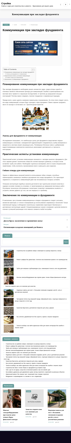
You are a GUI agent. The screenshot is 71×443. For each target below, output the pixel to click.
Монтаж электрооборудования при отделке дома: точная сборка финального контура (41, 276)
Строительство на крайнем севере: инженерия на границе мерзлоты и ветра (39, 249)
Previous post (7, 218)
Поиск (7, 235)
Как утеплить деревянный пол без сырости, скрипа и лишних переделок (38, 315)
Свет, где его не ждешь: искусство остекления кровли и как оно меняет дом (28, 367)
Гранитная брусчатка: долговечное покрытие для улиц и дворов (35, 306)
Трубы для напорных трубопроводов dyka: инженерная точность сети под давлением (41, 267)
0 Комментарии (34, 24)
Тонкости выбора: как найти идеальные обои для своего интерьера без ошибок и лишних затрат (34, 363)
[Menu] (61, 4)
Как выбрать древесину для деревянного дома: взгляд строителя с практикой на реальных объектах (35, 369)
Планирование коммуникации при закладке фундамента (19, 72)
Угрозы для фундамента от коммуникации (17, 74)
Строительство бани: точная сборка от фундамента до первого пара (26, 365)
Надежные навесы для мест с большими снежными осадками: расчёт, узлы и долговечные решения (35, 353)
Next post (6, 224)
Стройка (6, 3)
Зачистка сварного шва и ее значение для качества (20, 285)
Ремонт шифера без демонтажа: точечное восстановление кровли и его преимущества (42, 258)
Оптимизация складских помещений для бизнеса (21, 227)
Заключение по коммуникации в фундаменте (16, 79)
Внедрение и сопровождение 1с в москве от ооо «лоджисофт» (24, 373)
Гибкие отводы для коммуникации (15, 77)
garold (15, 24)
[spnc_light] (69, 4)
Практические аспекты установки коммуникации (17, 75)
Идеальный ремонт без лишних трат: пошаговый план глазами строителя (27, 371)
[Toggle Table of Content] (32, 69)
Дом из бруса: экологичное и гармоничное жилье (21, 221)
